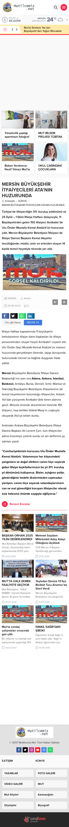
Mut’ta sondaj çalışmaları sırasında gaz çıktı (15, 630)
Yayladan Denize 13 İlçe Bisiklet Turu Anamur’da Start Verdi (51, 584)
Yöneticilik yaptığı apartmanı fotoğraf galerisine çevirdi (17, 136)
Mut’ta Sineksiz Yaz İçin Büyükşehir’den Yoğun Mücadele (43, 29)
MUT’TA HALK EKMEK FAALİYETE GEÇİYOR (16, 583)
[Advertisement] (34, 70)
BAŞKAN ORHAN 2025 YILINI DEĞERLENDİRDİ (17, 537)
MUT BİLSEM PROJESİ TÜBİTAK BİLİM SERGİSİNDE (50, 136)
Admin (27, 298)
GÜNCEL (22, 201)
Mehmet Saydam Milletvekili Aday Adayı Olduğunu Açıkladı (50, 539)
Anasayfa (8, 201)
